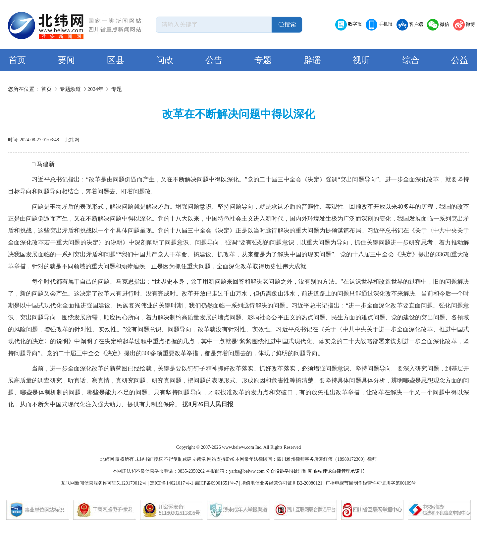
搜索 (287, 24)
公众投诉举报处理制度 (289, 471)
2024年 (95, 89)
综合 (410, 60)
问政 (164, 60)
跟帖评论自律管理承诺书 (338, 471)
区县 (115, 60)
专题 (263, 60)
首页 (17, 60)
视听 (361, 60)
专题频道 (70, 89)
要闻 (66, 60)
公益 (459, 60)
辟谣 (312, 60)
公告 (214, 60)
